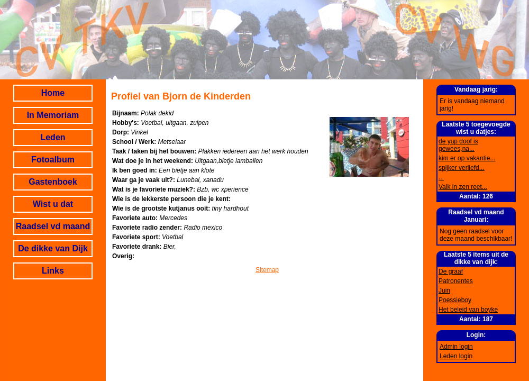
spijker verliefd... (462, 167)
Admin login (456, 346)
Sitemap (267, 270)
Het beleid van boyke (468, 309)
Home (53, 92)
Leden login (456, 356)
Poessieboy (455, 300)
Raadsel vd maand (53, 226)
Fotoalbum (53, 159)
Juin (444, 290)
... (441, 177)
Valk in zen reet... (463, 186)
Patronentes (456, 281)
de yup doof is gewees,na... (458, 145)
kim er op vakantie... (467, 158)
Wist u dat (53, 203)
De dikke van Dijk (53, 248)
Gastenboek (53, 181)
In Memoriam (53, 115)
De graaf (451, 271)
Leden (52, 137)
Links (53, 270)
